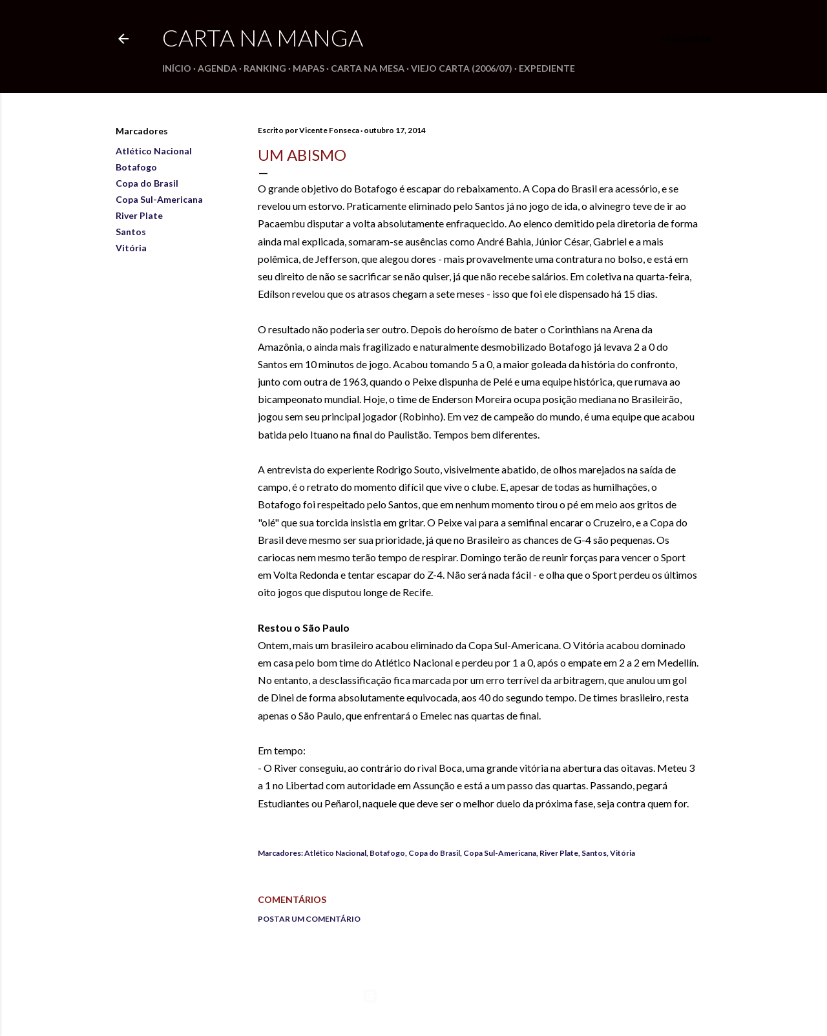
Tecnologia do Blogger (413, 996)
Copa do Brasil (147, 183)
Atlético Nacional (154, 150)
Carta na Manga (262, 37)
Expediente (547, 68)
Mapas (308, 68)
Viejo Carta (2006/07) (461, 68)
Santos (131, 231)
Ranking (265, 68)
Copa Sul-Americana (159, 199)
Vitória (131, 247)
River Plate (139, 215)
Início (176, 68)
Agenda (217, 68)
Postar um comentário (309, 919)
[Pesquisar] (686, 38)
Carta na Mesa (367, 68)
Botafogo (136, 166)
